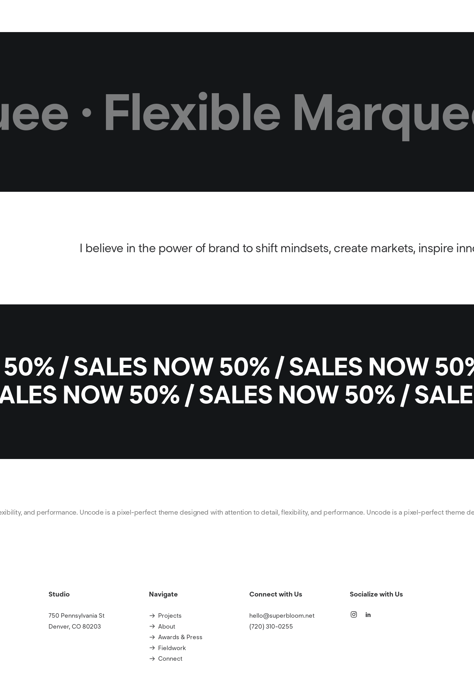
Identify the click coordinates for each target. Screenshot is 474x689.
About (275, 26)
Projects (244, 26)
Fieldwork (172, 648)
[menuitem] (247, 26)
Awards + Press (393, 26)
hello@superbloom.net (282, 616)
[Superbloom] (115, 26)
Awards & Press (180, 637)
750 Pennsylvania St (76, 616)
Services (307, 26)
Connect (438, 26)
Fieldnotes (345, 26)
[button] (354, 616)
